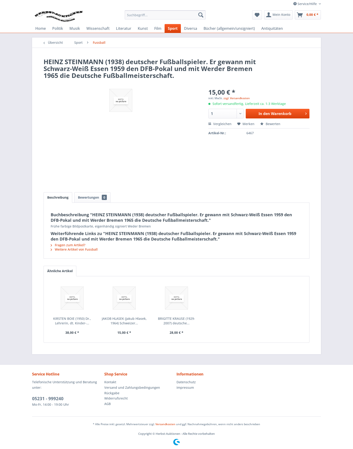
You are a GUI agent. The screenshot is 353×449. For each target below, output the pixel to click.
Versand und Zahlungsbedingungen (132, 387)
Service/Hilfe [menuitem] (305, 4)
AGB (107, 404)
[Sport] (173, 28)
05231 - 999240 (47, 399)
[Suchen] (201, 14)
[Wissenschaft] (98, 28)
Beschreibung (58, 197)
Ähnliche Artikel (60, 271)
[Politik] (57, 28)
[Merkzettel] (257, 14)
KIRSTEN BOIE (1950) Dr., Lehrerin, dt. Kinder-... (72, 320)
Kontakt (110, 382)
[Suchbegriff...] (165, 14)
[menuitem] (165, 14)
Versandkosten (165, 424)
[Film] (158, 28)
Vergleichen (220, 124)
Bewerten (270, 124)
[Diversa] (190, 28)
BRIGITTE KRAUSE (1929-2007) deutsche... (176, 320)
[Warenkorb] (308, 14)
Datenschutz (186, 382)
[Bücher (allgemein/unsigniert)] (229, 28)
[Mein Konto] (278, 14)
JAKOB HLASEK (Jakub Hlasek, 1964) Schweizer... (124, 320)
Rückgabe (111, 393)
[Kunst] (143, 28)
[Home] (40, 28)
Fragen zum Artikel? (68, 245)
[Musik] (74, 28)
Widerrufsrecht (116, 398)
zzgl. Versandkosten (236, 98)
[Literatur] (124, 28)
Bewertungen (92, 197)
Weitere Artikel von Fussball (74, 249)
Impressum (185, 387)
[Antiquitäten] (272, 28)
